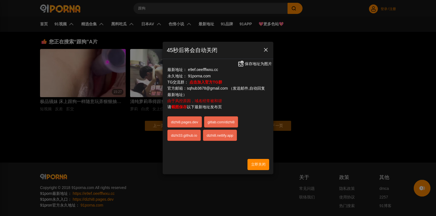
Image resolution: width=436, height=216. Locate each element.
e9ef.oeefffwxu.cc (203, 67)
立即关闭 (258, 162)
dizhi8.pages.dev (184, 119)
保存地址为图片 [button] (254, 61)
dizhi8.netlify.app (220, 133)
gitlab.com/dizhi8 (221, 119)
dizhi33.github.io (184, 133)
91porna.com (199, 73)
